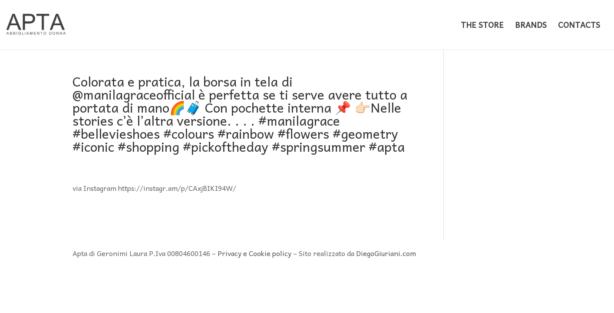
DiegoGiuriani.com (386, 253)
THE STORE (482, 26)
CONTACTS (579, 26)
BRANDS (531, 26)
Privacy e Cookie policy (254, 253)
